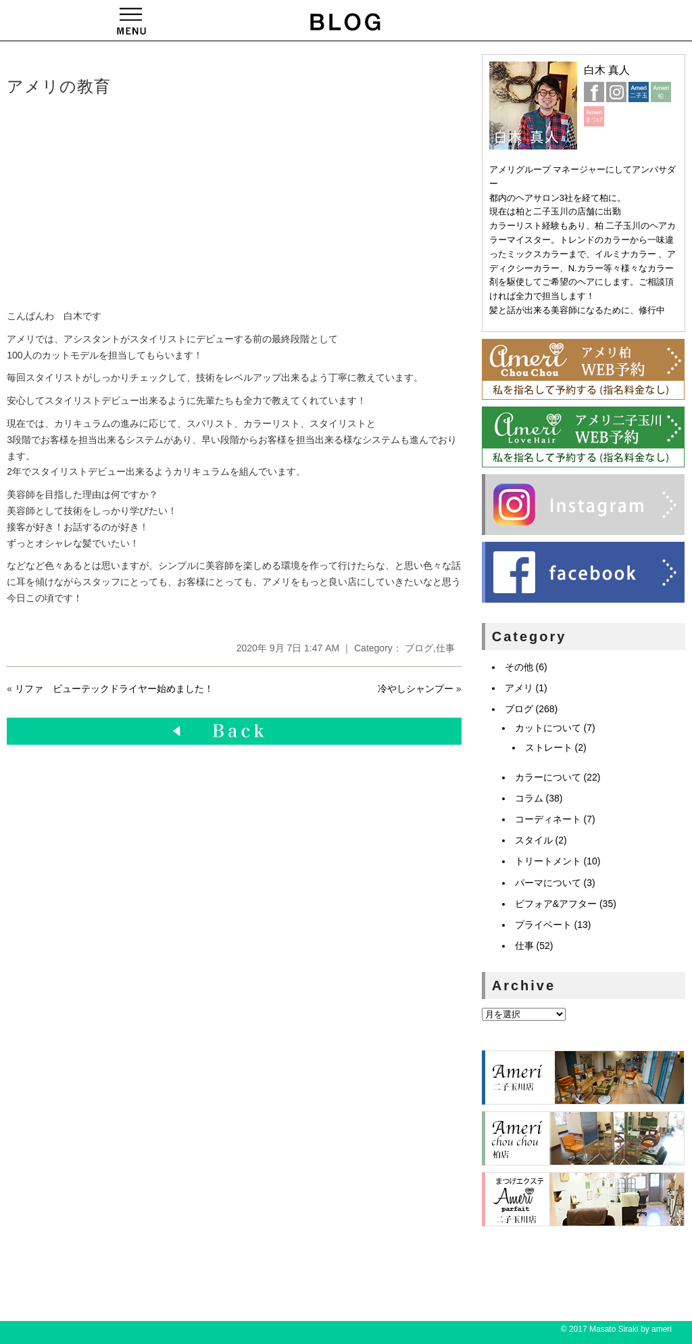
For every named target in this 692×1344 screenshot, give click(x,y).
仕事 (445, 648)
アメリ (519, 687)
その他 (519, 667)
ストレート (548, 747)
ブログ (419, 648)
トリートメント (548, 861)
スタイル (534, 840)
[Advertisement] (213, 203)
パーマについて (548, 882)
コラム (529, 798)
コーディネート (548, 819)
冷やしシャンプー (415, 688)
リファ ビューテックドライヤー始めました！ (114, 688)
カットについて (548, 727)
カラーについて (548, 777)
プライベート (543, 924)
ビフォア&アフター (556, 903)
